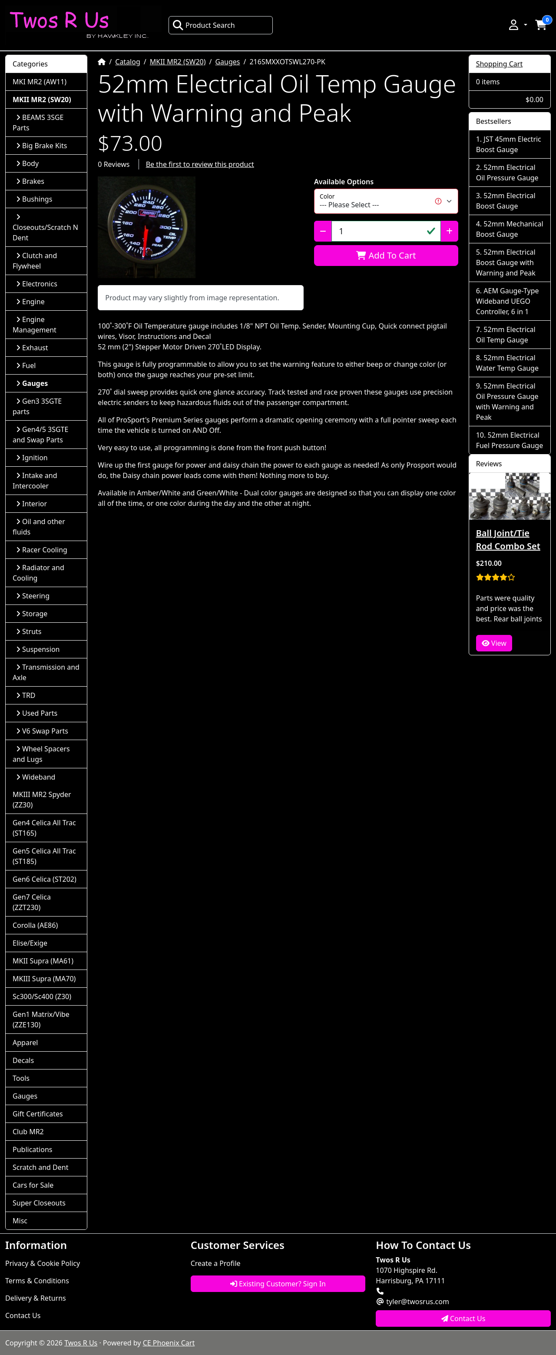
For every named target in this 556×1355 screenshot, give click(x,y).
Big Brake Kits (41, 145)
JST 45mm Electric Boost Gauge (508, 144)
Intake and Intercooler (35, 481)
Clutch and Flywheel (35, 261)
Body (27, 163)
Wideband (35, 777)
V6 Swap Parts (42, 731)
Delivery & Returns (35, 1298)
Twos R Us (80, 1343)
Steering (33, 596)
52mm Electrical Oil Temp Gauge (506, 335)
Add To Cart (386, 255)
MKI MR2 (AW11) (39, 81)
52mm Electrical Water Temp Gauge (507, 363)
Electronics (36, 284)
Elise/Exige (30, 943)
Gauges (227, 61)
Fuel (26, 365)
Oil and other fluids (39, 527)
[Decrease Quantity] (323, 231)
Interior (31, 503)
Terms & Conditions (37, 1280)
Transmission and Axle (46, 672)
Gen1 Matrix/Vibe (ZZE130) (41, 1020)
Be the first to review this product (200, 164)
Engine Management (34, 325)
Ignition (32, 457)
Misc (20, 1220)
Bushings (34, 199)
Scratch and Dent (40, 1167)
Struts (29, 631)
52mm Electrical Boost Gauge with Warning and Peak (506, 262)
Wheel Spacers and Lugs (41, 754)
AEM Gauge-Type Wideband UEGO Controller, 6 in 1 (507, 301)
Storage (31, 613)
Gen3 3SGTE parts (37, 406)
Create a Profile (216, 1263)
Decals (23, 1060)
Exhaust (32, 347)
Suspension (38, 649)
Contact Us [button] (463, 1318)
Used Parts (36, 713)
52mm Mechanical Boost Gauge (509, 229)
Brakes (30, 181)
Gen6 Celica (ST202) (44, 879)
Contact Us (22, 1315)
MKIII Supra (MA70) (44, 978)
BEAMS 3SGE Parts (38, 123)
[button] (517, 24)
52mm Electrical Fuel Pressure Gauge (509, 440)
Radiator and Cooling (38, 573)
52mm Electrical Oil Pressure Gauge (507, 173)
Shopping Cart (499, 64)
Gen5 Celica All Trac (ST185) (44, 856)
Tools (21, 1078)
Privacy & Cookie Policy (42, 1263)
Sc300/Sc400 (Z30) (42, 996)
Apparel (25, 1042)
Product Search (203, 25)
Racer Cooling (41, 550)
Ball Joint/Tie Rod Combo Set (508, 539)
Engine (30, 301)
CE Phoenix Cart (169, 1343)
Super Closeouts (39, 1203)
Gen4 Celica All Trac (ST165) (44, 828)
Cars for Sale (33, 1185)
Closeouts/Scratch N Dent (45, 227)
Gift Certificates (38, 1114)
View (494, 643)
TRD (26, 695)
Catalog (127, 61)
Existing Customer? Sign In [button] (278, 1284)
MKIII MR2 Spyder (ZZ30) (42, 800)
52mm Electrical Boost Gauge (506, 201)
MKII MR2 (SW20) (178, 61)
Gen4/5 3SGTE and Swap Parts (40, 435)
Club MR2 (28, 1131)
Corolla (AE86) (35, 925)
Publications (32, 1149)
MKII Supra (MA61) (43, 961)
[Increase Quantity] (449, 231)
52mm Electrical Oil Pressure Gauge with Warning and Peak (507, 401)
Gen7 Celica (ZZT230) (32, 902)
